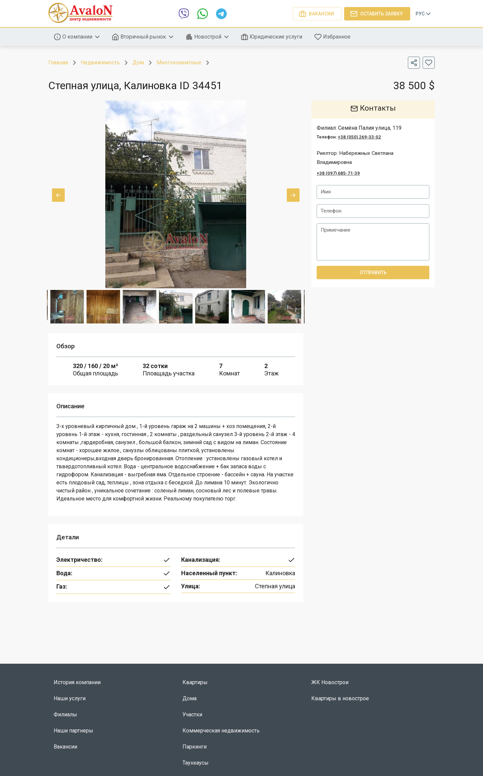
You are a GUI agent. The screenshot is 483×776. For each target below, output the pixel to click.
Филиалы (65, 714)
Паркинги (194, 746)
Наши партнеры (73, 730)
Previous (58, 195)
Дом (138, 62)
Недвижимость (100, 62)
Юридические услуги (272, 37)
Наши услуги (70, 698)
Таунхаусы (195, 763)
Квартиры (195, 682)
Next (293, 195)
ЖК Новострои (329, 682)
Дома (189, 698)
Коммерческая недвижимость (221, 730)
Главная (58, 62)
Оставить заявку (377, 13)
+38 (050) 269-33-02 (359, 136)
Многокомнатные (179, 62)
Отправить (373, 273)
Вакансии (317, 13)
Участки (192, 714)
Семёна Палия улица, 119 (369, 128)
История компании (77, 682)
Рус (424, 14)
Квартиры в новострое (340, 698)
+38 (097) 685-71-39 (338, 173)
